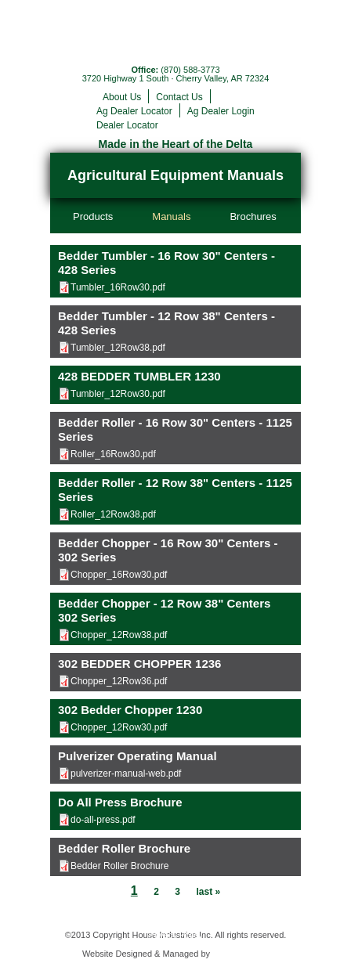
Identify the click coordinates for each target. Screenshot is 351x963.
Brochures (253, 216)
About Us (122, 97)
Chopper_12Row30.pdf (119, 727)
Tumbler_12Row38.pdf (118, 347)
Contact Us (179, 97)
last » (208, 891)
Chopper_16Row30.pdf (119, 574)
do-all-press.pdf (103, 819)
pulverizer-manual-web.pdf (126, 773)
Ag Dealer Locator (134, 111)
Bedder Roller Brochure (119, 865)
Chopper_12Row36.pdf (119, 681)
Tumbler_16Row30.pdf (118, 287)
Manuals (171, 216)
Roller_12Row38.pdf (113, 514)
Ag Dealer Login (221, 111)
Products (93, 216)
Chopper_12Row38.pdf (119, 634)
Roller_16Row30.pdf (113, 454)
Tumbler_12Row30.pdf (118, 393)
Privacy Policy (175, 935)
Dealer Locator (127, 125)
